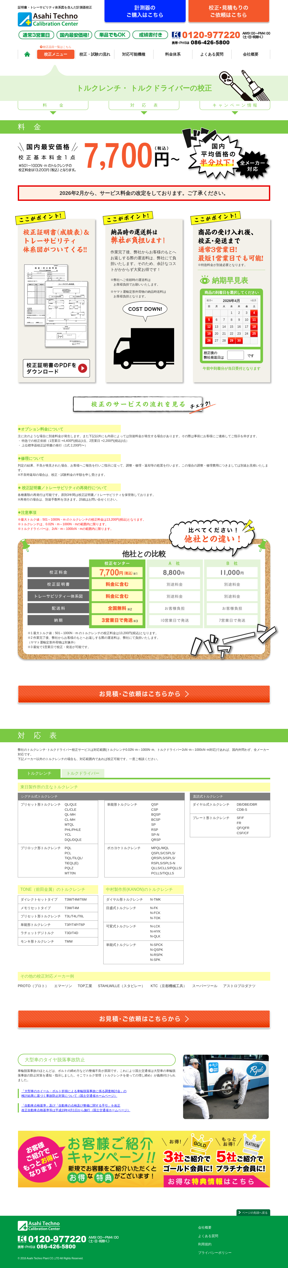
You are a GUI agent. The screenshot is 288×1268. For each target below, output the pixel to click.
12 (209, 327)
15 (231, 327)
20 (216, 333)
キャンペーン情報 (236, 105)
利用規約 (204, 1244)
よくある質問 (208, 1236)
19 (209, 333)
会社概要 (204, 1227)
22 (231, 333)
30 (239, 340)
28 (224, 340)
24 (246, 333)
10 (246, 320)
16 (239, 327)
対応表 (147, 105)
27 (216, 340)
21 (224, 333)
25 (254, 333)
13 (216, 327)
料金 (59, 105)
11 (254, 320)
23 (239, 333)
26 (209, 340)
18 (254, 327)
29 (231, 340)
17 (246, 327)
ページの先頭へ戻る (255, 1212)
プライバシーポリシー (215, 1253)
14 (224, 327)
